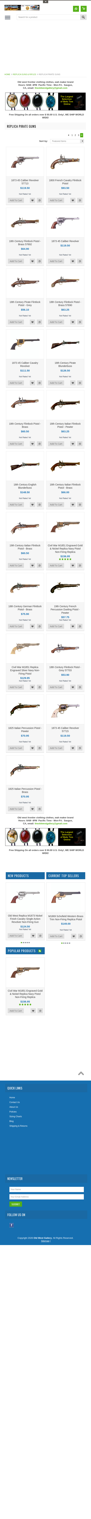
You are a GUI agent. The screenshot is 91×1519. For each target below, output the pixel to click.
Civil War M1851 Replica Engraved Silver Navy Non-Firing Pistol (25, 670)
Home (7, 74)
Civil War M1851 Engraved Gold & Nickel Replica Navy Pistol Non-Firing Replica (65, 548)
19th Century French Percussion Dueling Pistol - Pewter (65, 609)
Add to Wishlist (32, 200)
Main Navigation (8, 17)
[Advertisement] (48, 47)
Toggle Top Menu (45, 2)
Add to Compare (39, 200)
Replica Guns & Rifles (24, 74)
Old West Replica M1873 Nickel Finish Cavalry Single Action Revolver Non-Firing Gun (25, 918)
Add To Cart (16, 200)
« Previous (68, 135)
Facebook (11, 1225)
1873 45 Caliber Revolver (65, 241)
